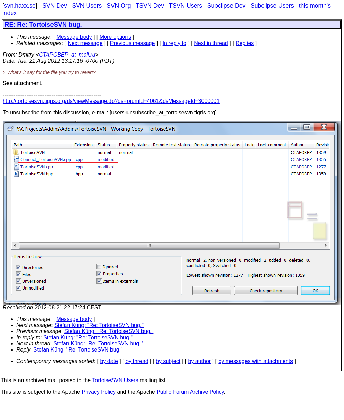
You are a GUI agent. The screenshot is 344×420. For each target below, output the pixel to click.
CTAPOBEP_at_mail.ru (67, 55)
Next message (85, 43)
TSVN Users (185, 5)
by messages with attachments (255, 361)
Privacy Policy (98, 392)
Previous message (132, 43)
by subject (168, 361)
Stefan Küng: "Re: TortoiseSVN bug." (99, 325)
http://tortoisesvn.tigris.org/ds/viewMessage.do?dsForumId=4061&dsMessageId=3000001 (111, 101)
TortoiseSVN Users (115, 380)
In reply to (174, 43)
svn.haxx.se (20, 5)
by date (109, 361)
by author (199, 361)
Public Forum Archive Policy (190, 392)
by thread (136, 361)
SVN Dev (54, 5)
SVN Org (119, 5)
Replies (245, 43)
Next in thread (211, 43)
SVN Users (87, 5)
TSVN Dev (150, 5)
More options (115, 37)
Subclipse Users (272, 5)
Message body (74, 37)
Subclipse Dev (226, 5)
